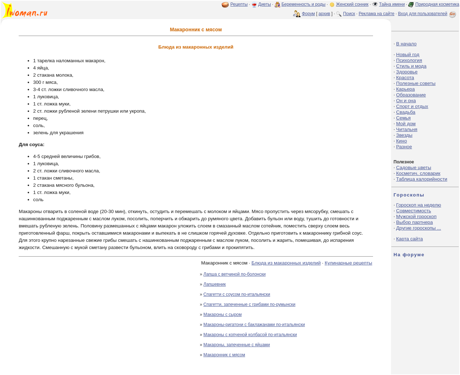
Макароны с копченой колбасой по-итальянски (250, 334)
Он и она (406, 100)
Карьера (405, 89)
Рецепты (239, 4)
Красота (405, 77)
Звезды (404, 135)
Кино (401, 141)
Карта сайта (409, 238)
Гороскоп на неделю (418, 205)
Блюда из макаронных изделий (286, 263)
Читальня (406, 129)
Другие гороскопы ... (418, 228)
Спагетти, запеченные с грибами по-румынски (249, 304)
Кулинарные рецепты (348, 263)
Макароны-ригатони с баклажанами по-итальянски (254, 324)
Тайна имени (392, 4)
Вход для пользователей (427, 13)
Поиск (349, 13)
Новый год (407, 54)
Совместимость (413, 210)
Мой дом (405, 123)
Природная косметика (437, 4)
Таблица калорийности (421, 179)
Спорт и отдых (412, 106)
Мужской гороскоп (416, 216)
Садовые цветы (413, 167)
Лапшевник (214, 284)
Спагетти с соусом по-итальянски (236, 294)
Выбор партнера (414, 222)
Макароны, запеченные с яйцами (236, 344)
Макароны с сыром (222, 314)
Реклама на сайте (377, 13)
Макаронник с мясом (224, 354)
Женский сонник (352, 4)
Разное (404, 146)
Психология (409, 60)
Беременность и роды (303, 4)
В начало (406, 43)
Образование (411, 95)
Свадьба (405, 112)
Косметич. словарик (418, 173)
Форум (308, 13)
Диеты (264, 4)
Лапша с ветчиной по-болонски (234, 274)
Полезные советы (416, 83)
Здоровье (407, 71)
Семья (403, 118)
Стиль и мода (411, 66)
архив (324, 13)
